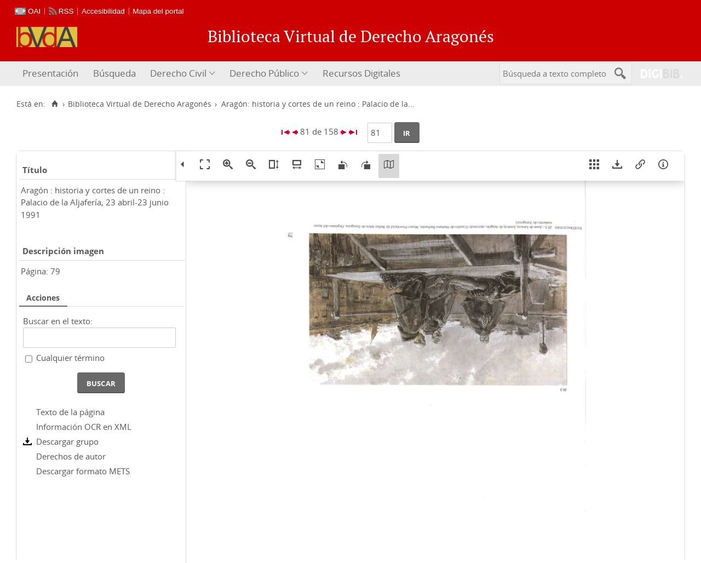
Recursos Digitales (361, 73)
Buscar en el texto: (58, 320)
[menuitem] (51, 73)
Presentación (50, 73)
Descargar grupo (67, 441)
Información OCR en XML (83, 426)
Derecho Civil (178, 73)
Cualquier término (70, 357)
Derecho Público (264, 73)
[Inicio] (54, 104)
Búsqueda (114, 73)
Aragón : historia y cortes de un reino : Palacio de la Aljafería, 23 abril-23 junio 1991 (95, 202)
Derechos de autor (71, 456)
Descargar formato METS (83, 471)
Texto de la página (70, 411)
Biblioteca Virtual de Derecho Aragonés (139, 104)
